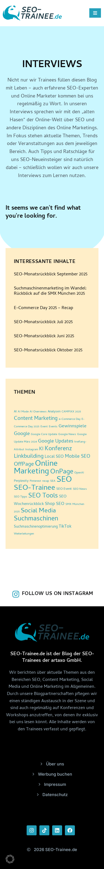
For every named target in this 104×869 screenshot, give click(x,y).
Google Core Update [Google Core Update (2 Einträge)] (44, 434)
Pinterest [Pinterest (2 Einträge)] (35, 481)
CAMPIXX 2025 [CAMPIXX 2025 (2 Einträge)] (71, 411)
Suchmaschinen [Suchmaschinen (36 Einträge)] (36, 519)
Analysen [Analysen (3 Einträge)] (54, 412)
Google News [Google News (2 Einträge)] (67, 434)
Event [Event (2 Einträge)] (44, 426)
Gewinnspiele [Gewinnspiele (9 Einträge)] (73, 426)
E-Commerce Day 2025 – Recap (43, 308)
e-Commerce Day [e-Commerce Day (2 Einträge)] (69, 419)
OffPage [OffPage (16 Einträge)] (24, 464)
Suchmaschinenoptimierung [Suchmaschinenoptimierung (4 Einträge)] (36, 527)
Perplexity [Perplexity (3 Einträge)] (21, 481)
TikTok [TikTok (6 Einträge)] (65, 526)
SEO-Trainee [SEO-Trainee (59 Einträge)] (34, 488)
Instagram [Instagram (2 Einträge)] (31, 449)
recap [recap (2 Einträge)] (45, 481)
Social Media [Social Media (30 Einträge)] (38, 511)
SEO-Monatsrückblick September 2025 (50, 274)
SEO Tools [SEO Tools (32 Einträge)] (43, 496)
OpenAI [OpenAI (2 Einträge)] (79, 472)
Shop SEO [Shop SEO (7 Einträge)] (54, 504)
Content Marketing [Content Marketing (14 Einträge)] (36, 419)
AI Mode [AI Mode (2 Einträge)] (23, 411)
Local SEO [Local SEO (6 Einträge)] (54, 457)
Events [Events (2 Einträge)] (53, 426)
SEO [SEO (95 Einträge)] (64, 480)
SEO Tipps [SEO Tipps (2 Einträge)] (20, 496)
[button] (10, 859)
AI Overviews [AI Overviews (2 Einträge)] (38, 411)
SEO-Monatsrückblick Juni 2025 (44, 336)
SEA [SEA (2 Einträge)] (52, 481)
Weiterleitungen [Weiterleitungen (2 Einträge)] (24, 533)
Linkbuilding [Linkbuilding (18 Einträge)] (29, 456)
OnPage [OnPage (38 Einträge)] (61, 472)
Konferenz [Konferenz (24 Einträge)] (58, 449)
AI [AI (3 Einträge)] (15, 412)
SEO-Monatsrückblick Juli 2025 (43, 322)
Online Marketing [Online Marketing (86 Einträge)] (36, 468)
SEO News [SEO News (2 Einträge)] (80, 489)
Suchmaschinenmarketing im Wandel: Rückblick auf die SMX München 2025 (50, 291)
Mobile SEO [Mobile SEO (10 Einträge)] (77, 457)
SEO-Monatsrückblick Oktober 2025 (48, 350)
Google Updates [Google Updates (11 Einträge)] (55, 442)
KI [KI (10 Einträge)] (41, 449)
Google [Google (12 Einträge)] (22, 434)
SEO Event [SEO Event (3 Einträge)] (64, 489)
